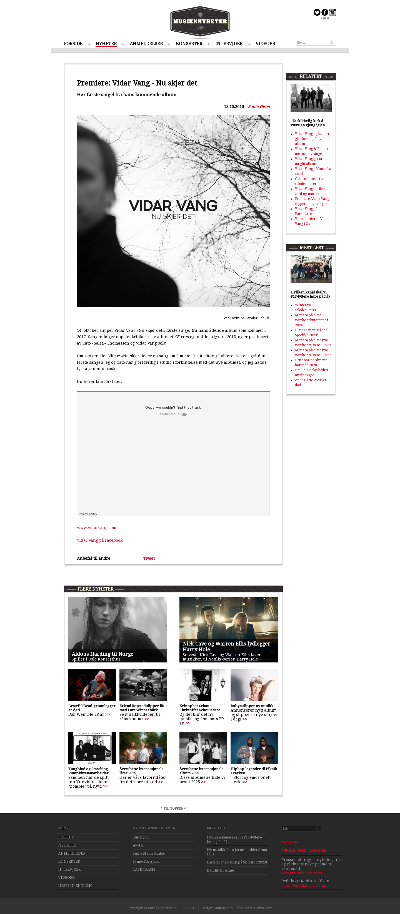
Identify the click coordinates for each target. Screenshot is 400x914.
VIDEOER (265, 43)
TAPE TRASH (144, 869)
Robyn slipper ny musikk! (253, 706)
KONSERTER (189, 43)
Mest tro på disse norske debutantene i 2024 (311, 320)
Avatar (138, 845)
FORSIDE (73, 43)
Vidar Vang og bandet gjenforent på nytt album (312, 139)
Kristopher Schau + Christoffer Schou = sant (199, 708)
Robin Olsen (259, 106)
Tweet (149, 558)
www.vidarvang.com (96, 527)
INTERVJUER (228, 43)
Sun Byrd (141, 837)
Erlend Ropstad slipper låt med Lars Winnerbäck (141, 708)
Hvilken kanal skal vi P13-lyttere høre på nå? (310, 294)
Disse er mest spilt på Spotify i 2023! (237, 862)
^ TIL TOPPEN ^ (173, 808)
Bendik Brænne (220, 870)
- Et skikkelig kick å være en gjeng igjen (308, 123)
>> (107, 714)
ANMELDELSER (146, 43)
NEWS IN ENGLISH (75, 885)
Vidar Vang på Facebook (99, 540)
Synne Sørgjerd (146, 861)
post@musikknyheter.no (302, 873)
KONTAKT (290, 842)
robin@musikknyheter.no (303, 885)
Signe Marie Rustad (149, 853)
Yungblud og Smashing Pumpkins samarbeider (88, 771)
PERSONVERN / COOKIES (303, 850)
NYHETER (106, 43)
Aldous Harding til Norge (102, 654)
